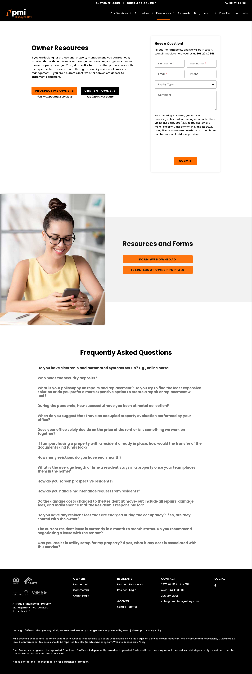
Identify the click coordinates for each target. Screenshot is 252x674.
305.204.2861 (237, 3)
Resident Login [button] (126, 590)
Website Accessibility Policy (129, 642)
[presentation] (179, 146)
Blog (197, 13)
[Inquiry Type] (185, 84)
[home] (19, 13)
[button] (126, 368)
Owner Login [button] (81, 596)
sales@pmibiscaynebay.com (180, 601)
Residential (80, 584)
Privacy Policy (153, 630)
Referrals (184, 13)
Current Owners (100, 91)
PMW (125, 630)
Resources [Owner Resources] (163, 13)
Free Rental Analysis (233, 13)
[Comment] (185, 100)
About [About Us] (208, 13)
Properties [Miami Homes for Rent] (142, 13)
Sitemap (137, 630)
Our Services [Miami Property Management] (119, 13)
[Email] (169, 74)
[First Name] (169, 64)
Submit (185, 161)
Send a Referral (127, 607)
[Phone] (202, 74)
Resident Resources (130, 584)
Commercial (81, 590)
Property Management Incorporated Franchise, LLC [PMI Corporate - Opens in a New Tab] (32, 608)
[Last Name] (202, 64)
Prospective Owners (54, 91)
